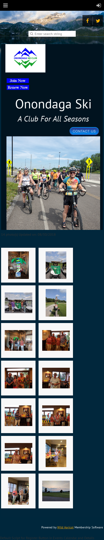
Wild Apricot (65, 527)
